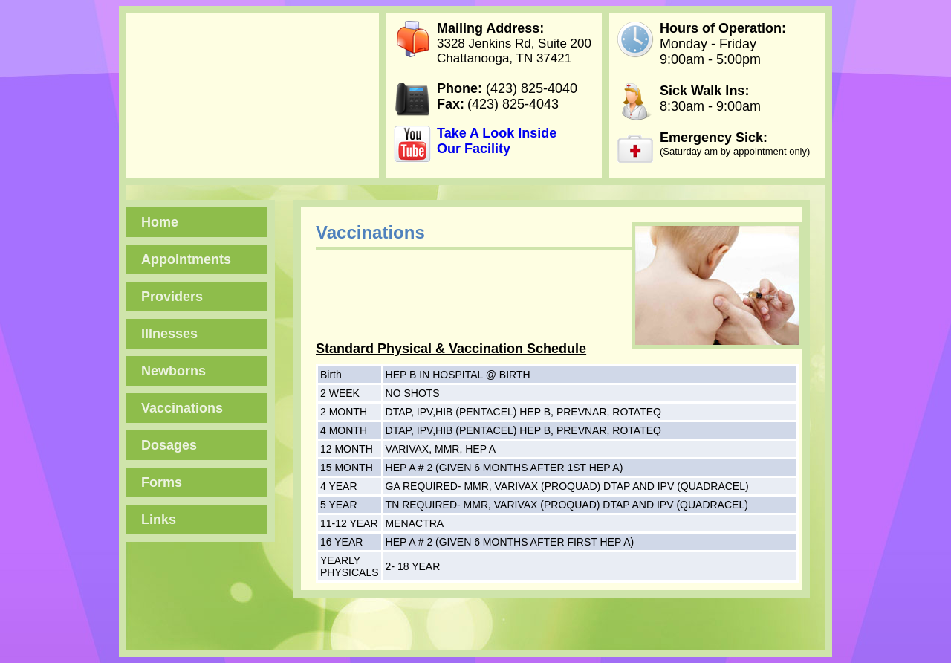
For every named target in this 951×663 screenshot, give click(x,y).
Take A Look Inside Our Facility (496, 141)
